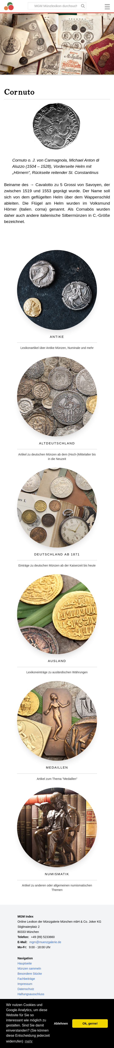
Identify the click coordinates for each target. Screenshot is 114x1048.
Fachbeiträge (26, 978)
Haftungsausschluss (30, 994)
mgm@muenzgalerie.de (45, 942)
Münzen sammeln (29, 968)
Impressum (24, 984)
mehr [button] (28, 1041)
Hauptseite (24, 963)
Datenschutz (25, 989)
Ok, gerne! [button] (90, 1023)
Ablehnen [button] (61, 1023)
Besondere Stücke (29, 973)
